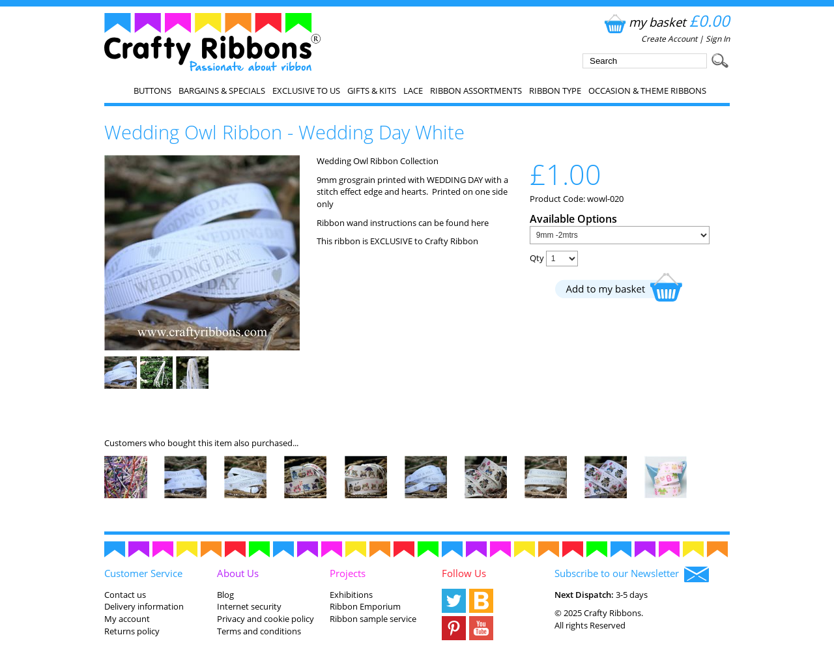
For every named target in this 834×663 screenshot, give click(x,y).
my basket (665, 22)
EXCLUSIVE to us (306, 90)
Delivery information (144, 606)
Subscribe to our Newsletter (631, 574)
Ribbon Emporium (365, 606)
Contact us (125, 594)
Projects (348, 573)
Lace (413, 90)
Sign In (718, 38)
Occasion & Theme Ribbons (647, 90)
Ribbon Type (555, 90)
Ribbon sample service (373, 619)
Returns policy (132, 631)
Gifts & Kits (371, 90)
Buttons (152, 90)
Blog (225, 594)
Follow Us (464, 573)
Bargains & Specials (222, 90)
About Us (238, 573)
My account (127, 619)
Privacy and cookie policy (265, 619)
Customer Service (143, 573)
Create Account (669, 38)
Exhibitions (351, 594)
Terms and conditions (259, 631)
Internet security (249, 606)
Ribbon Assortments (476, 90)
